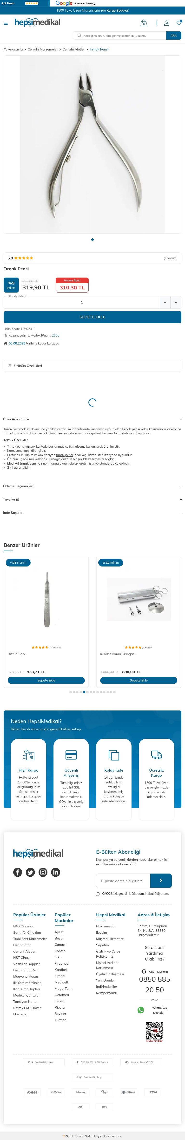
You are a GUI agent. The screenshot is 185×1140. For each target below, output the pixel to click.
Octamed (62, 995)
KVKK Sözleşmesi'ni (116, 894)
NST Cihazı (21, 957)
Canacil (60, 944)
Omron (60, 1001)
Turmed (60, 1020)
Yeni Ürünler (105, 980)
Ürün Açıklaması (92, 419)
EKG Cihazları (23, 926)
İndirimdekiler (106, 986)
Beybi (59, 938)
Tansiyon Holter (25, 1001)
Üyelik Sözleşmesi (110, 974)
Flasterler (20, 1014)
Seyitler (60, 1013)
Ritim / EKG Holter (27, 1008)
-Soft (68, 1136)
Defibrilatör (22, 945)
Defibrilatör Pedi (26, 970)
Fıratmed (62, 963)
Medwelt (61, 982)
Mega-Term (64, 988)
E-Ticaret (78, 1136)
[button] (92, 239)
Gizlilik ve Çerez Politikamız (108, 954)
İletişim (101, 932)
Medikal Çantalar (26, 995)
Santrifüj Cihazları (27, 932)
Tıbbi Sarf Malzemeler (30, 939)
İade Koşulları (92, 512)
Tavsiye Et (92, 499)
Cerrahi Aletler (74, 49)
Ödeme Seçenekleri (92, 486)
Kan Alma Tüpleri (26, 989)
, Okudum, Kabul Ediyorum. (132, 894)
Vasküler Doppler (26, 964)
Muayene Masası (26, 976)
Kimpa (60, 976)
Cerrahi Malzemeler (43, 49)
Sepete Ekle (93, 317)
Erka (58, 957)
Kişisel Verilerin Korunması (107, 965)
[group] (92, 144)
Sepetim (102, 945)
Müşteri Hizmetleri (110, 939)
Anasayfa (13, 49)
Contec (60, 951)
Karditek (61, 970)
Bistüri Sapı (17, 654)
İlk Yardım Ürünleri (27, 983)
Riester (60, 1007)
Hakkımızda (105, 926)
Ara (174, 35)
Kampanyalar (106, 993)
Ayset (59, 932)
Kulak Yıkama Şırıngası (117, 654)
